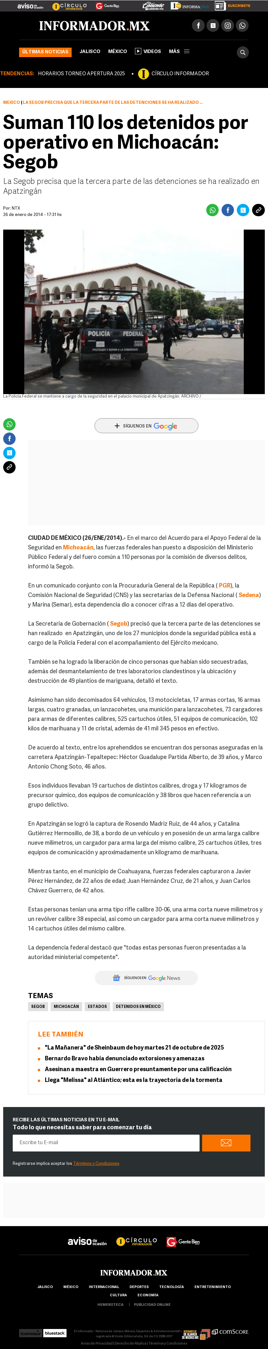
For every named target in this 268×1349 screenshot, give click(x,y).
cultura (118, 1295)
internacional (104, 1287)
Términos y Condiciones (96, 1164)
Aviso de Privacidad (97, 1344)
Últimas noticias (45, 52)
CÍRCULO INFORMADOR (180, 74)
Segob (38, 1007)
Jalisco (90, 52)
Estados (97, 1007)
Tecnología (171, 1287)
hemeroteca (110, 1305)
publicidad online (152, 1305)
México (117, 52)
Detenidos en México (138, 1007)
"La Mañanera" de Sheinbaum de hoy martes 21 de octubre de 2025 (134, 1048)
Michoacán (66, 1007)
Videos (148, 51)
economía (148, 1295)
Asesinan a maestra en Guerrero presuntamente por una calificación (138, 1070)
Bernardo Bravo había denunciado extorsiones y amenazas (124, 1059)
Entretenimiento (212, 1287)
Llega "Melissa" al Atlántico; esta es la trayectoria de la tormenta (133, 1080)
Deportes (139, 1287)
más (179, 52)
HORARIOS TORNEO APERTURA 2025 (81, 74)
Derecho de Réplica (130, 1344)
